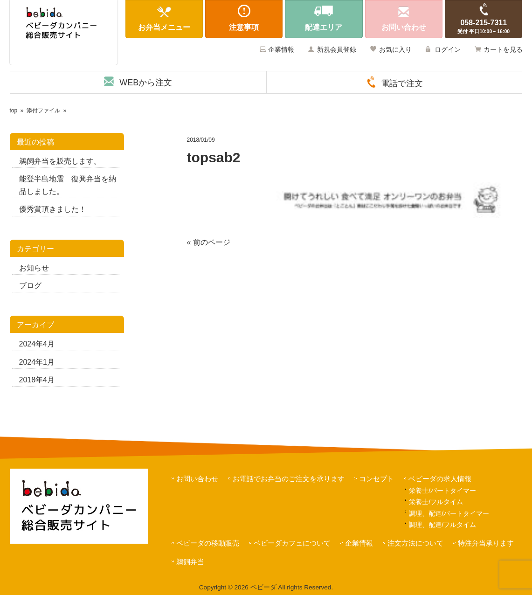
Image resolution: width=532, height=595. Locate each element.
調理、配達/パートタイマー (449, 513)
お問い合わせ (197, 479)
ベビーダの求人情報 (439, 479)
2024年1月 (37, 362)
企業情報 (281, 49)
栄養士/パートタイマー (442, 490)
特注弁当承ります (486, 543)
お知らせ (34, 268)
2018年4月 (37, 380)
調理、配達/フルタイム (442, 524)
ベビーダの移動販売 (207, 543)
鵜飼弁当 (190, 562)
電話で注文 (402, 83)
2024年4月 (37, 344)
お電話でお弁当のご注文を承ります (289, 479)
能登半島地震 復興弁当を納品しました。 (67, 185)
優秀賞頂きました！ (52, 209)
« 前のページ (208, 242)
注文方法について (415, 543)
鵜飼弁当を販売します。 (60, 161)
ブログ (30, 286)
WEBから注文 (145, 82)
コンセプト (376, 479)
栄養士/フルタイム (436, 501)
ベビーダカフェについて (292, 543)
